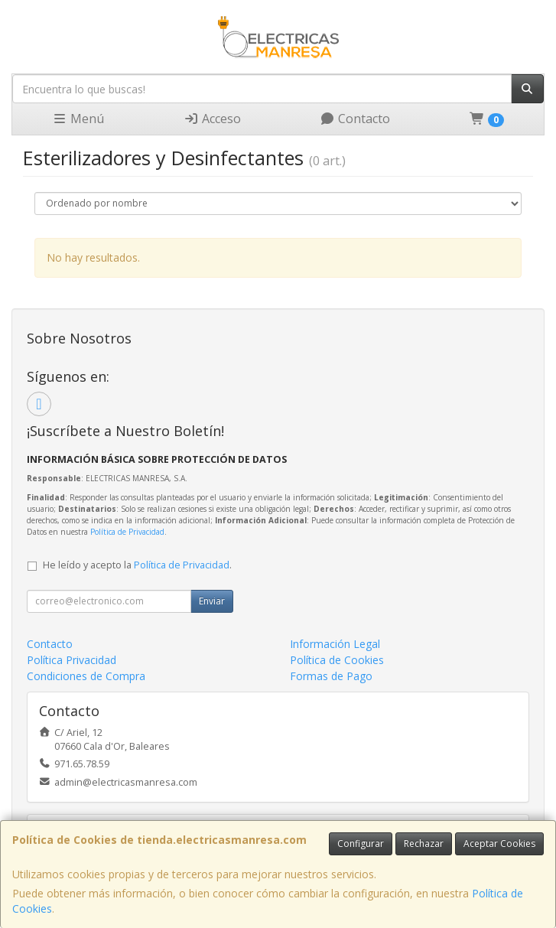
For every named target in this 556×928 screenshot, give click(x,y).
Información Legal (335, 644)
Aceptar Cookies (499, 843)
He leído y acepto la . (137, 564)
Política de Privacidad (127, 531)
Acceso (212, 118)
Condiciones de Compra (86, 676)
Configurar (360, 843)
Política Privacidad (71, 660)
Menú (78, 118)
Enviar (212, 600)
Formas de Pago (331, 676)
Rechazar (424, 843)
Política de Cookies (337, 660)
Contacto (355, 118)
